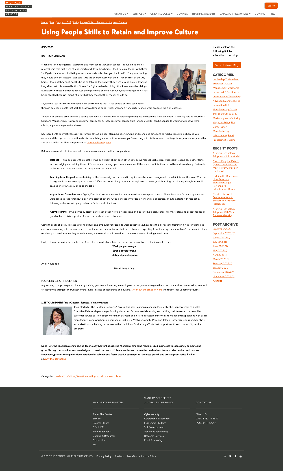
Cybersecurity (151, 414)
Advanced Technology (156, 431)
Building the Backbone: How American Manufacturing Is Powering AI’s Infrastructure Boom (225, 182)
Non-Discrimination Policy (141, 456)
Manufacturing (233, 118)
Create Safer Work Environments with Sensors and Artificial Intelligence (224, 198)
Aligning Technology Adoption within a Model (226, 154)
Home (44, 22)
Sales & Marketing (86, 376)
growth (224, 113)
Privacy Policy (103, 456)
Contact (260, 13)
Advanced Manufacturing (226, 100)
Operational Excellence (156, 418)
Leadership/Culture (65, 376)
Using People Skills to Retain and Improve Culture (100, 22)
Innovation (219, 105)
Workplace (115, 376)
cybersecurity (220, 135)
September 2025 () (223, 228)
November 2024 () (223, 276)
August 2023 (64, 22)
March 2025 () (221, 259)
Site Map (119, 456)
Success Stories (101, 422)
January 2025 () (222, 267)
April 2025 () (220, 254)
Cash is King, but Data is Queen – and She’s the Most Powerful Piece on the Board (226, 166)
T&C (273, 13)
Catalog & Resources (234, 13)
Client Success (160, 13)
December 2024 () (223, 272)
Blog (52, 22)
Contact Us (99, 440)
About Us (120, 13)
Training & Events (203, 13)
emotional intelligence (99, 142)
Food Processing (153, 440)
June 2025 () (220, 246)
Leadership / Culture (155, 422)
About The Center (102, 414)
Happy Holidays (221, 122)
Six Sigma (230, 139)
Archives (217, 280)
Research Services (154, 435)
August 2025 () (221, 237)
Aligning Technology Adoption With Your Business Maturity (224, 212)
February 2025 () (222, 263)
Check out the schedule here (146, 289)
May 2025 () (220, 250)
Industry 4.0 (219, 92)
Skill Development (154, 427)
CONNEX (182, 13)
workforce (102, 376)
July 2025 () (220, 241)
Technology (234, 96)
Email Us (201, 414)
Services (138, 13)
